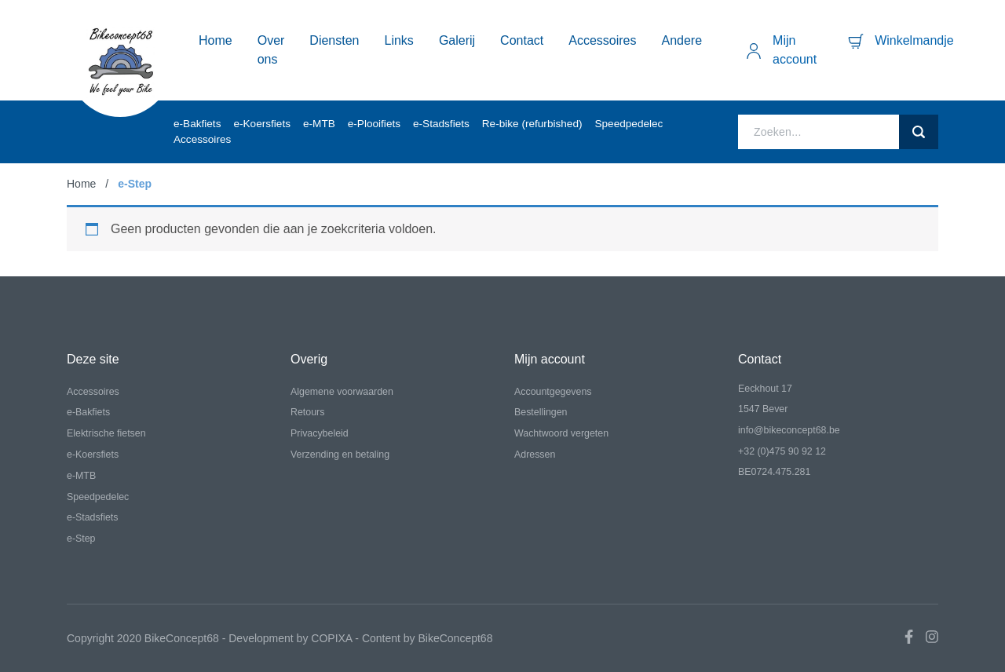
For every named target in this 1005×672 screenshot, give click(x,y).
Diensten (334, 40)
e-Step (81, 538)
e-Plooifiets (374, 124)
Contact (521, 40)
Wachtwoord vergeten (561, 433)
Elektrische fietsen (106, 433)
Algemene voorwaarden (342, 391)
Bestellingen (541, 412)
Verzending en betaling (340, 454)
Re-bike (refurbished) (532, 124)
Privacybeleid (320, 433)
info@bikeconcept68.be (789, 430)
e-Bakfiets (197, 124)
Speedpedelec (628, 124)
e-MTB (319, 124)
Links (399, 40)
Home (215, 40)
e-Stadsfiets (441, 124)
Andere (682, 40)
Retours (307, 412)
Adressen (534, 454)
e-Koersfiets (262, 124)
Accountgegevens (553, 391)
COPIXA (331, 638)
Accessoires (602, 40)
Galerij (457, 40)
